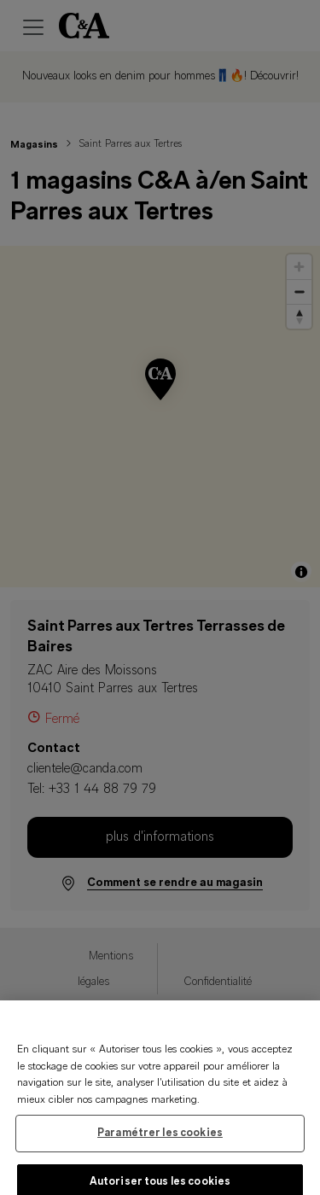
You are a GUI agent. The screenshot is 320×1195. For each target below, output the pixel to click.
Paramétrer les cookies (160, 1139)
